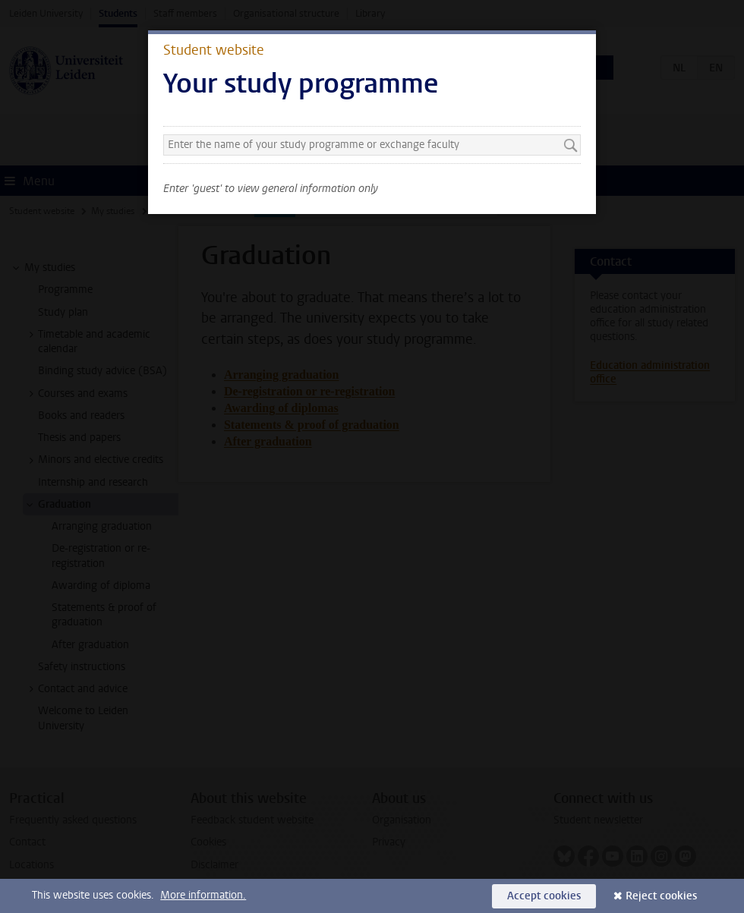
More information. (203, 895)
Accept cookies (544, 896)
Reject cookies (661, 896)
